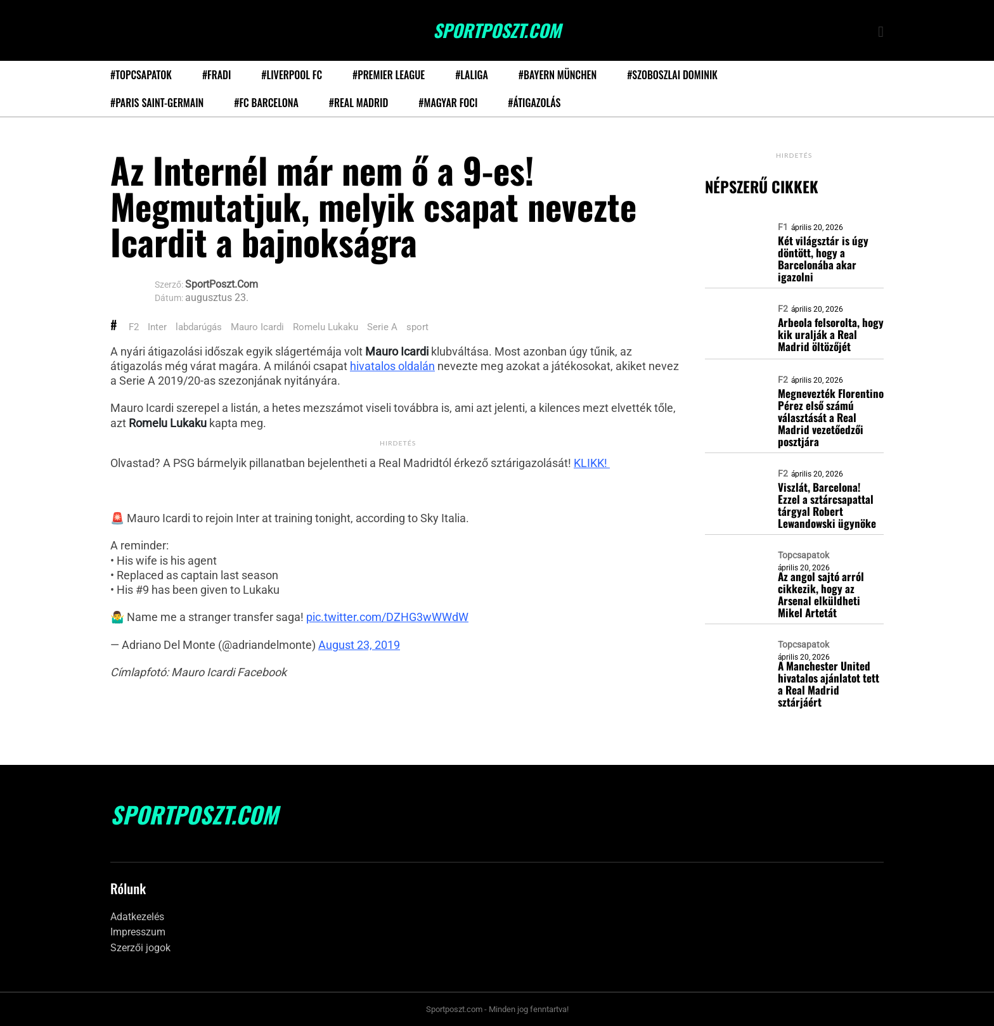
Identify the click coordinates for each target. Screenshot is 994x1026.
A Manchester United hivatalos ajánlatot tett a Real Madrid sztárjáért (828, 684)
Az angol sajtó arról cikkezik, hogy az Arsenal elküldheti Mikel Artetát (821, 594)
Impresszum (137, 932)
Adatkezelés (137, 917)
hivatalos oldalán (392, 366)
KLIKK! (592, 463)
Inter (157, 327)
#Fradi (216, 74)
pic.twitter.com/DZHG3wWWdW (387, 617)
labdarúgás (199, 327)
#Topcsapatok (141, 74)
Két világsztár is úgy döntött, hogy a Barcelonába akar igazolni (823, 258)
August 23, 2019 (359, 644)
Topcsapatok (803, 555)
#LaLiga (471, 74)
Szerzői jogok (140, 948)
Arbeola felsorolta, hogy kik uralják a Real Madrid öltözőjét (831, 334)
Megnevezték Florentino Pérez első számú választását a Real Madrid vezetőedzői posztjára (831, 417)
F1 (783, 226)
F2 (134, 327)
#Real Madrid (358, 102)
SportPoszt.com (497, 30)
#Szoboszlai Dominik (672, 74)
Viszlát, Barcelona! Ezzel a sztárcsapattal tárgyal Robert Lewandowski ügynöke (827, 505)
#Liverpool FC (291, 74)
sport (417, 327)
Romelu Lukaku (325, 327)
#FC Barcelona (266, 102)
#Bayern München (558, 74)
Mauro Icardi (257, 327)
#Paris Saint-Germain (156, 102)
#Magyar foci (447, 102)
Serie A (382, 327)
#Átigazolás (534, 102)
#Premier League (388, 74)
